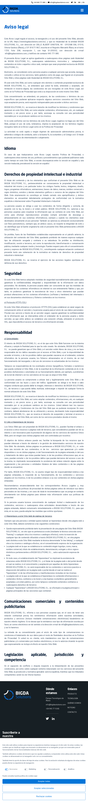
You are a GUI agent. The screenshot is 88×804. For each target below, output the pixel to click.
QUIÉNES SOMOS (74, 703)
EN (83, 2)
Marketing (32, 769)
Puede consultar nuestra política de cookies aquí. (20, 776)
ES (79, 2)
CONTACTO (72, 712)
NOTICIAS (71, 708)
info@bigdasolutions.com (58, 2)
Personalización (54, 769)
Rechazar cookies (44, 796)
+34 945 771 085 (38, 2)
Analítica (71, 769)
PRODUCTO (72, 694)
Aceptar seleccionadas (44, 788)
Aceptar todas (44, 781)
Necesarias (13, 769)
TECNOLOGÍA (73, 698)
